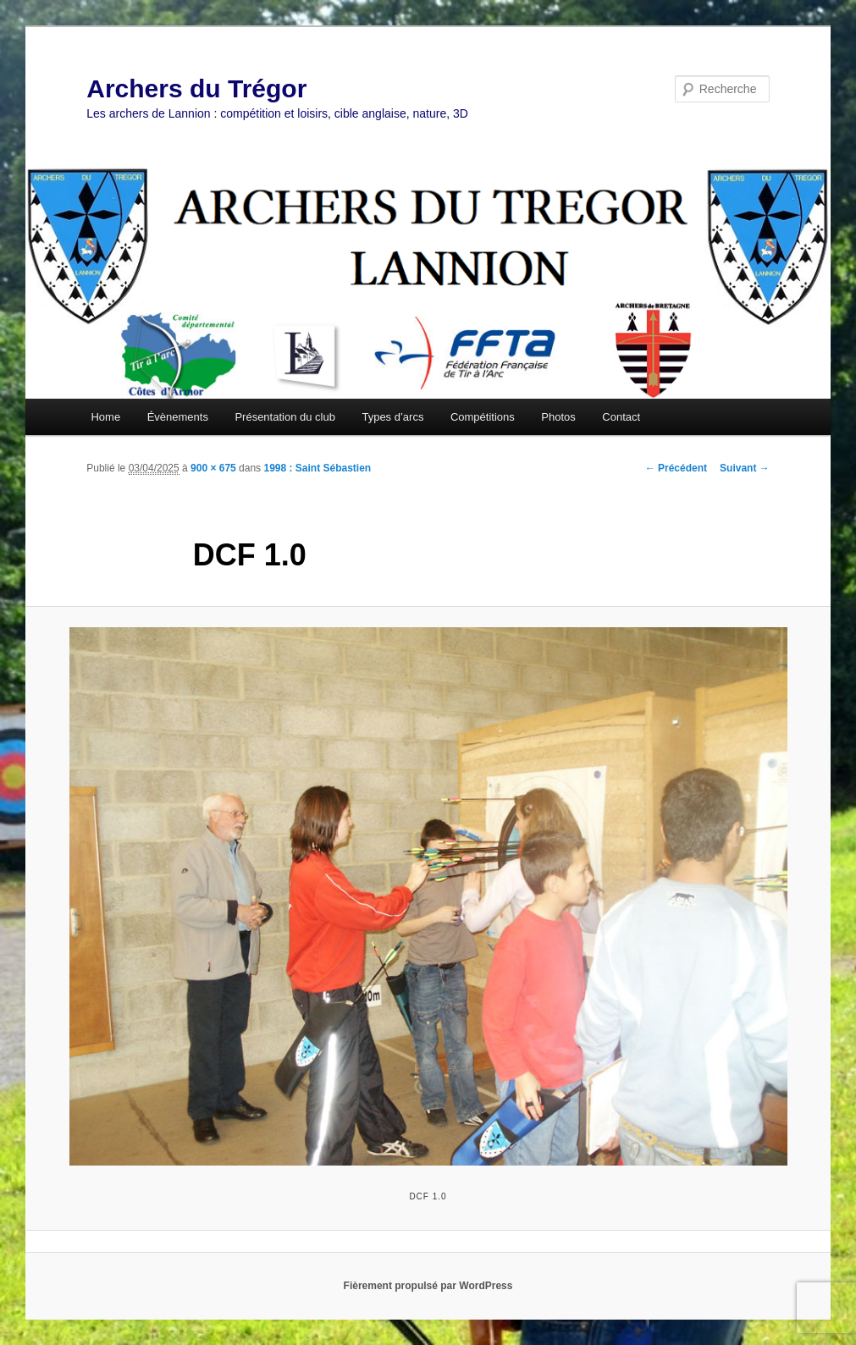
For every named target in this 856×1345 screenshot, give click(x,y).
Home (105, 417)
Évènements (177, 417)
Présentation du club (285, 417)
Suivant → (745, 468)
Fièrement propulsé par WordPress (428, 1286)
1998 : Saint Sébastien (317, 468)
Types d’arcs (392, 417)
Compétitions (482, 417)
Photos (558, 417)
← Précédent (676, 468)
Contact (621, 417)
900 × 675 (213, 468)
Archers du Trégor (196, 88)
